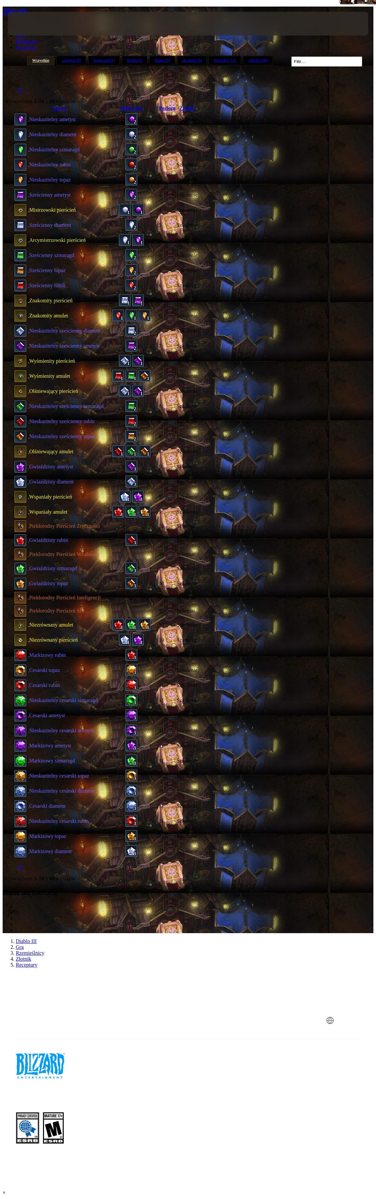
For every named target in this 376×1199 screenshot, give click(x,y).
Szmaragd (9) (104, 60)
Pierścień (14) (225, 60)
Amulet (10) (258, 60)
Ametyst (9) (71, 60)
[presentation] (27, 23)
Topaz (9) (162, 60)
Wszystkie (40, 60)
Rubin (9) (134, 60)
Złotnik (15, 11)
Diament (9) (191, 60)
